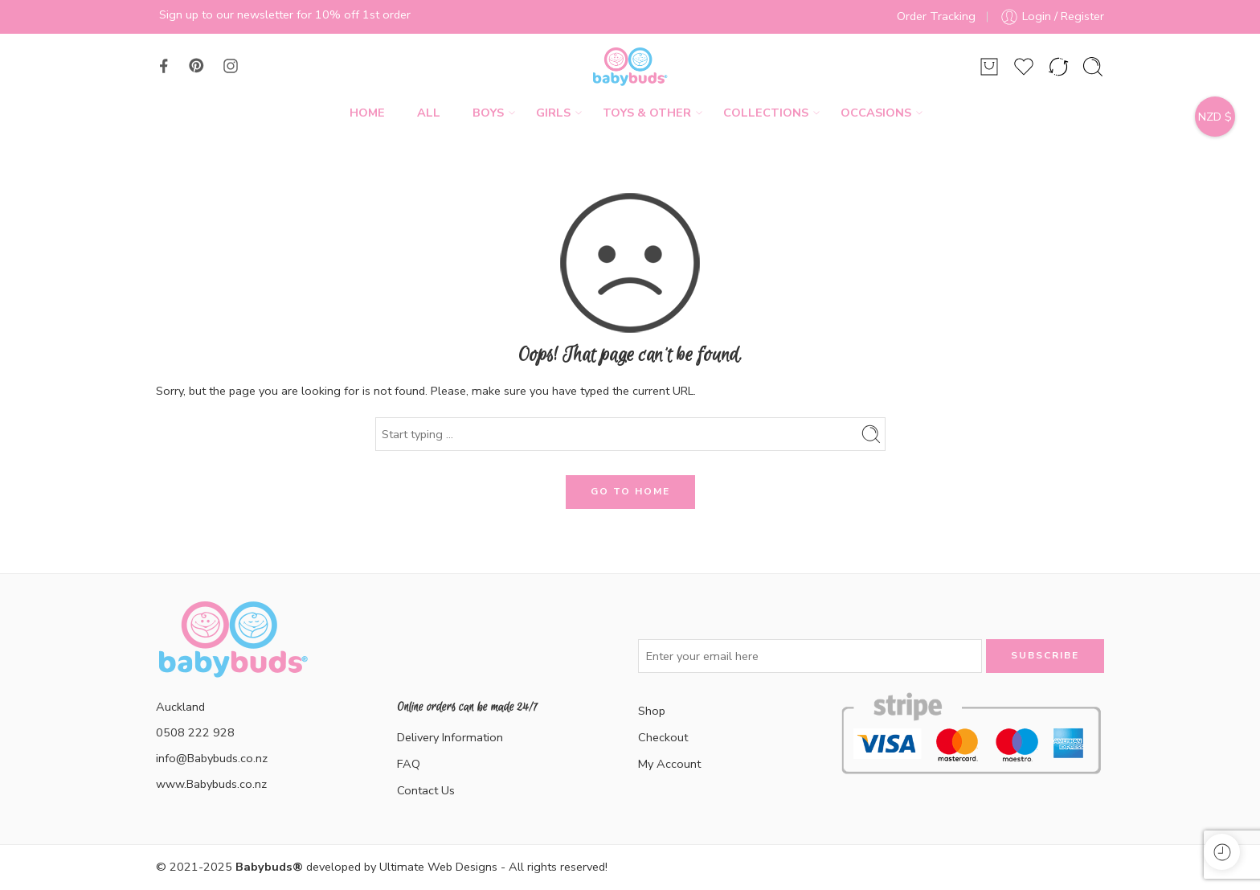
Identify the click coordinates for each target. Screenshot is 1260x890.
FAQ (408, 764)
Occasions (876, 113)
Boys (488, 113)
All (428, 113)
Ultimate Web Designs (438, 867)
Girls (553, 113)
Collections (765, 113)
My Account (669, 764)
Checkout (663, 737)
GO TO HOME (630, 491)
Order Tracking (936, 16)
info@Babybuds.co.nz (212, 758)
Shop (651, 711)
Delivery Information (450, 737)
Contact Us (426, 790)
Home (367, 113)
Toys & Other (647, 113)
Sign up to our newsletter (226, 14)
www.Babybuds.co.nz (211, 784)
